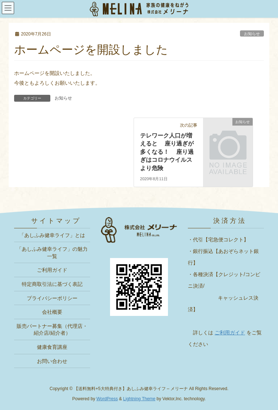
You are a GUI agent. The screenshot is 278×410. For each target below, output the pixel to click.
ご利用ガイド (52, 270)
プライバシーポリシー (52, 298)
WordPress (107, 398)
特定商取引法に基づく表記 (52, 284)
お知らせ (63, 98)
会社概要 (52, 312)
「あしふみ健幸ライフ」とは (52, 235)
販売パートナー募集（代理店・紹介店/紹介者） (52, 329)
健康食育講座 (52, 347)
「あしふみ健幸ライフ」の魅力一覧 (52, 252)
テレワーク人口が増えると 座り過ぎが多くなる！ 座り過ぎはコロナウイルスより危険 (167, 151)
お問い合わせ (52, 361)
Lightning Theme (139, 398)
